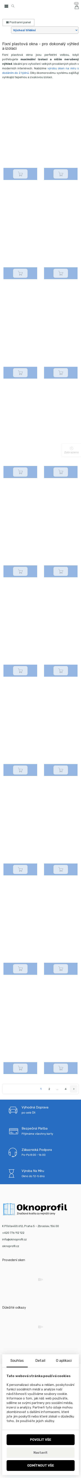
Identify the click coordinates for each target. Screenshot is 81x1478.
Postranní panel (18, 22)
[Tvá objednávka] (44, 30)
